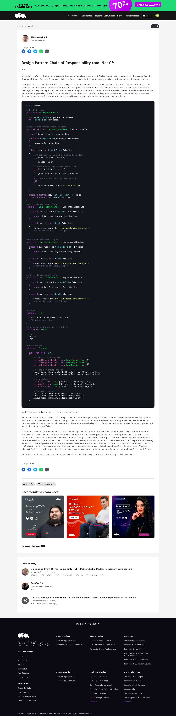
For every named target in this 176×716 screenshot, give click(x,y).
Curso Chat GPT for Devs (134, 630)
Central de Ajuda (24, 674)
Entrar (146, 15)
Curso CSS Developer (132, 666)
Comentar (49, 470)
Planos (120, 15)
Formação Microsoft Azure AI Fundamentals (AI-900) (136, 640)
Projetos (98, 15)
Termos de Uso (24, 678)
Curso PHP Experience (99, 679)
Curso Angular (129, 675)
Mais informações (88, 609)
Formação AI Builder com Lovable (137, 649)
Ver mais (93, 687)
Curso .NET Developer (99, 666)
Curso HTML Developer (133, 662)
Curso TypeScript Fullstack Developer (104, 675)
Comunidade (109, 15)
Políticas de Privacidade (27, 682)
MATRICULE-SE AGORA (148, 5)
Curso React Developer (133, 679)
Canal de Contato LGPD (27, 686)
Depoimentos (23, 663)
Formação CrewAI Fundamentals (69, 630)
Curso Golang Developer (99, 683)
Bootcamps (87, 15)
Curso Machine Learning (65, 666)
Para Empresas (132, 15)
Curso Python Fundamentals (101, 671)
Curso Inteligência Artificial (66, 626)
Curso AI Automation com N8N (102, 630)
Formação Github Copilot (134, 635)
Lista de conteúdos (26, 26)
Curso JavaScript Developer (135, 671)
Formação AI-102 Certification (136, 645)
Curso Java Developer (98, 662)
